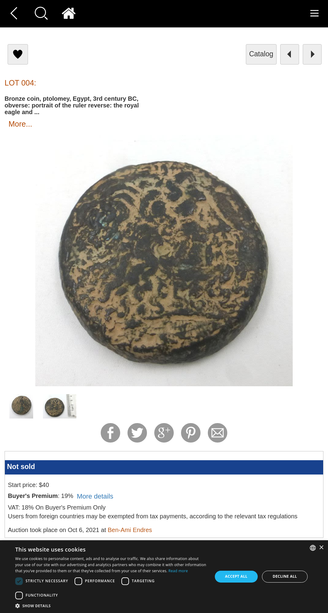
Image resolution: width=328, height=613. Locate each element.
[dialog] (164, 576)
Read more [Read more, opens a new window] (178, 570)
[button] (111, 605)
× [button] (321, 547)
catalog (261, 54)
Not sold (21, 467)
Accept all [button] (236, 576)
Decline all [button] (285, 576)
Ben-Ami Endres (130, 530)
